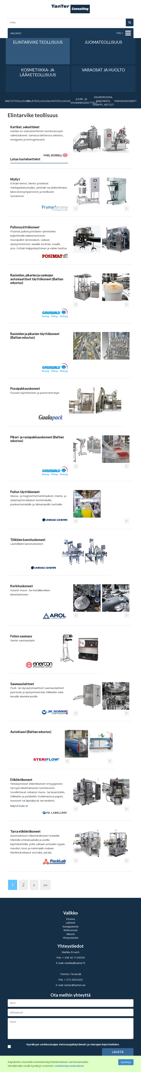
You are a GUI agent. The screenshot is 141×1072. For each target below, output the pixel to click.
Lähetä (118, 1052)
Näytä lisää (19, 806)
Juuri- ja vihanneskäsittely (81, 100)
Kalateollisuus (38, 101)
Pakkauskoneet (125, 101)
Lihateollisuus (59, 101)
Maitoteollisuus (16, 101)
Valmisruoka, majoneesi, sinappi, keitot (103, 100)
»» (45, 885)
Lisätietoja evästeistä (69, 1065)
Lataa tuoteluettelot (25, 159)
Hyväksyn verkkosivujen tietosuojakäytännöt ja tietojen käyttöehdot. (73, 1044)
